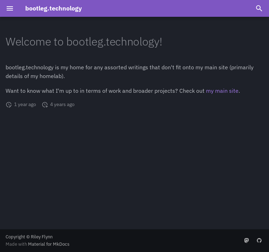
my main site (222, 90)
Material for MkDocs (48, 244)
